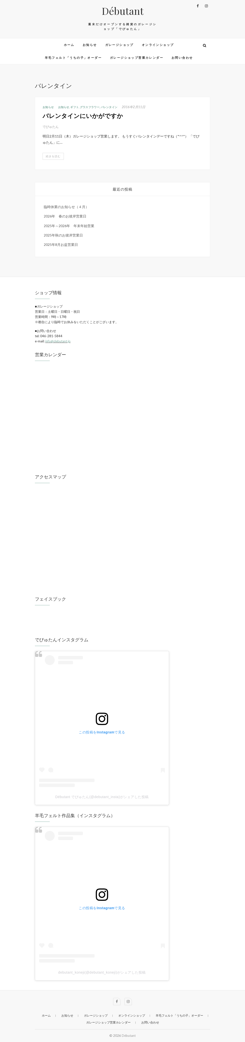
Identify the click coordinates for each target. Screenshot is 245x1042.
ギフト (74, 107)
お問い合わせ (182, 57)
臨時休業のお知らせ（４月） (66, 207)
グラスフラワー (89, 107)
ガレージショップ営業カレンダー (136, 57)
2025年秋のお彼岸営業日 (63, 235)
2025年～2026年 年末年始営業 (69, 226)
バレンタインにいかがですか (83, 115)
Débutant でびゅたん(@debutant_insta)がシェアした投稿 (102, 797)
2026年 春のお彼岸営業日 (65, 216)
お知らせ (90, 45)
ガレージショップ (119, 45)
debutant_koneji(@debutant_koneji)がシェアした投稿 (102, 972)
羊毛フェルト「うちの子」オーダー (73, 57)
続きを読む (53, 156)
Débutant (123, 11)
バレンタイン (109, 107)
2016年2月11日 (133, 107)
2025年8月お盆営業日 (61, 244)
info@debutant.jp (58, 341)
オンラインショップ (158, 45)
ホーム (69, 45)
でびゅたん (51, 127)
